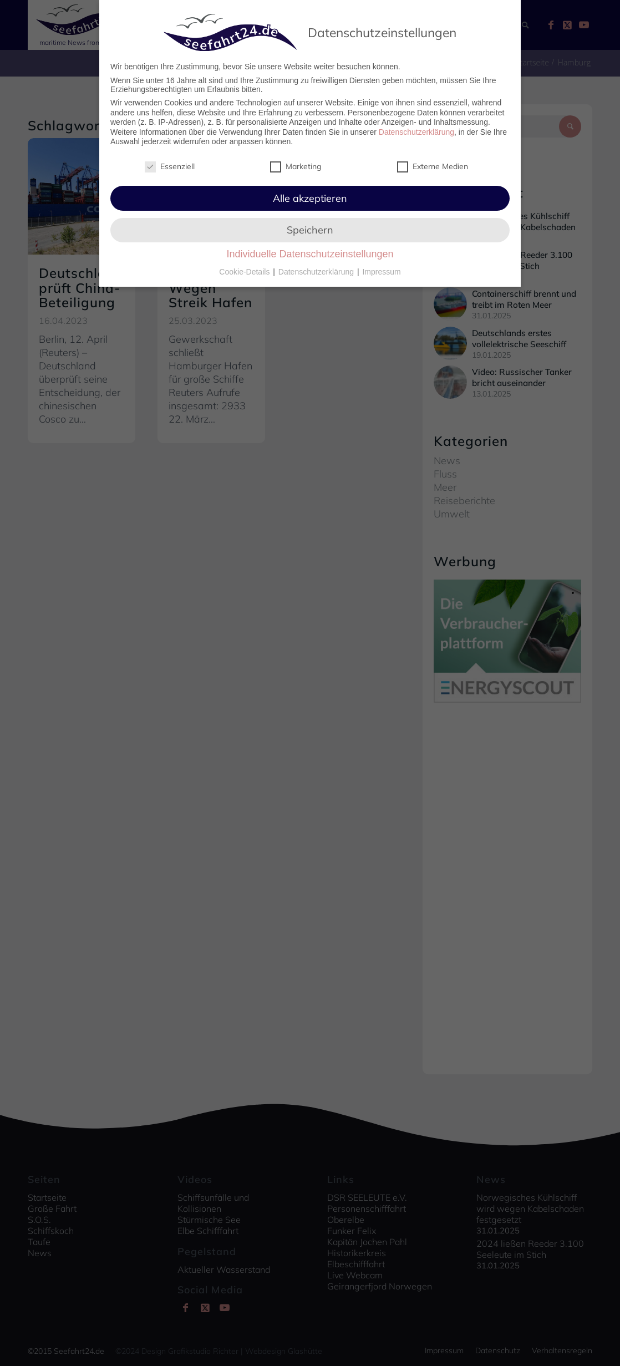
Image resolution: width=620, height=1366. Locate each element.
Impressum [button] (381, 271)
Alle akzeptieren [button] (310, 198)
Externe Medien (432, 166)
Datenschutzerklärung (416, 132)
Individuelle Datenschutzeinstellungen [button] (309, 254)
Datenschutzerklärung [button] (317, 271)
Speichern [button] (310, 230)
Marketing (295, 166)
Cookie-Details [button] (245, 271)
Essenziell (170, 166)
